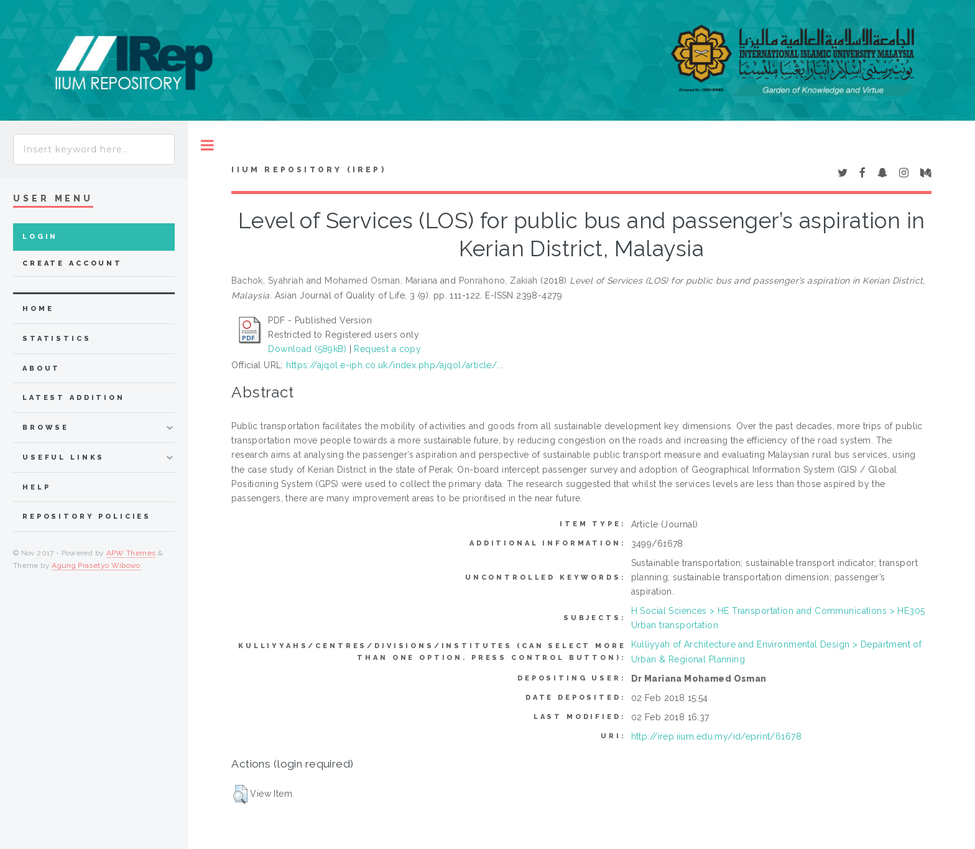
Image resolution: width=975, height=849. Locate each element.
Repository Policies (86, 517)
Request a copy (387, 349)
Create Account (72, 263)
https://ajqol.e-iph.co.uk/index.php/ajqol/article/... (394, 365)
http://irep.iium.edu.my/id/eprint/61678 (716, 736)
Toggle (207, 145)
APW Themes (131, 553)
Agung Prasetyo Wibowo (96, 565)
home (37, 309)
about (41, 368)
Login (40, 237)
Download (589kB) (307, 349)
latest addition (73, 398)
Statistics (56, 339)
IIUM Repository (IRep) (308, 169)
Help (36, 487)
